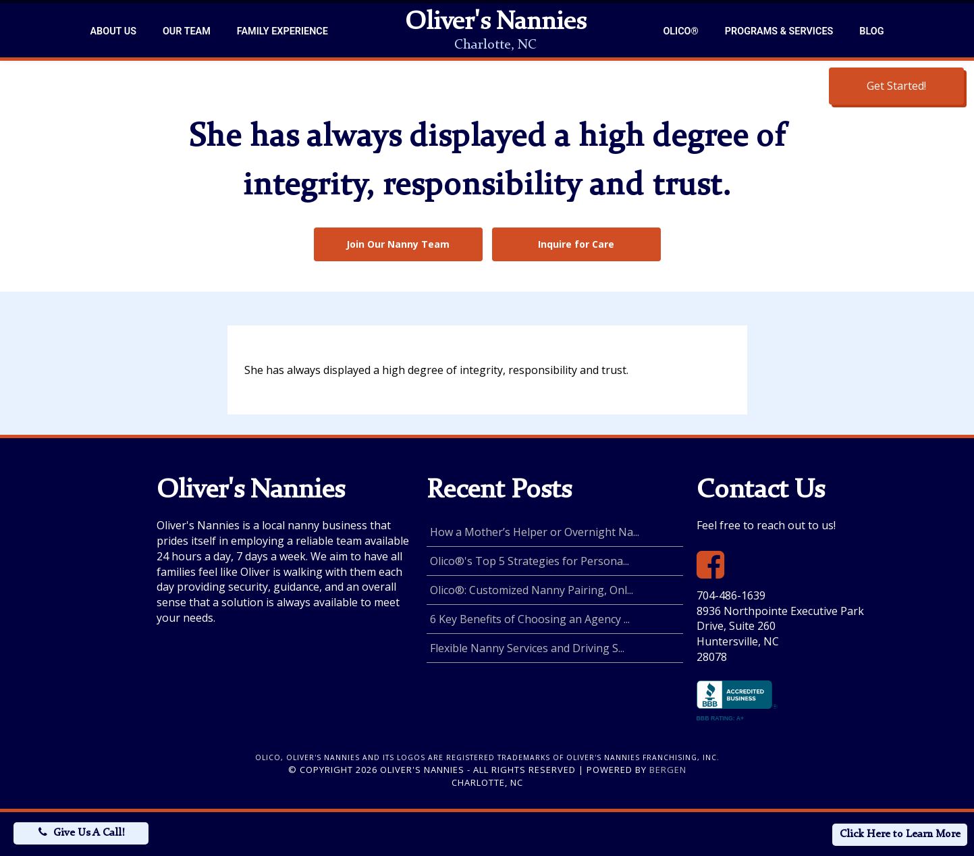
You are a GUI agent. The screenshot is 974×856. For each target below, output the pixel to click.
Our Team (187, 31)
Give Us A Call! (88, 833)
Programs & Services (779, 31)
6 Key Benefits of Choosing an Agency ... (530, 619)
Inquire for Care (576, 244)
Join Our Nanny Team (398, 244)
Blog (871, 31)
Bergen (667, 770)
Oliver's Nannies (495, 23)
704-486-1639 (731, 595)
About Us (113, 31)
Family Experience (282, 31)
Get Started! (896, 85)
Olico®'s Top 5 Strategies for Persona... (529, 561)
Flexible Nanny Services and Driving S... (527, 648)
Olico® (680, 31)
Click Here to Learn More (900, 834)
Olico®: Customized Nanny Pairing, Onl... (531, 590)
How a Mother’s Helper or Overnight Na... (534, 532)
